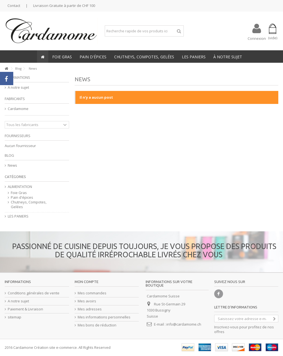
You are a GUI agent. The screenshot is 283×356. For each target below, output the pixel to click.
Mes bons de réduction (97, 325)
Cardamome (18, 108)
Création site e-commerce (55, 347)
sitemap (14, 317)
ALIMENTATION (20, 186)
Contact (13, 5)
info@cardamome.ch (183, 324)
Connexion (257, 38)
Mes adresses (90, 309)
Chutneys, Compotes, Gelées (28, 204)
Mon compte (86, 282)
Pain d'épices (22, 197)
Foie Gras (19, 192)
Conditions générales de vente (33, 293)
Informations (17, 77)
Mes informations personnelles (104, 317)
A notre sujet (18, 87)
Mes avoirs (87, 301)
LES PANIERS (18, 216)
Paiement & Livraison (25, 309)
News (12, 165)
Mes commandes (92, 293)
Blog (9, 155)
